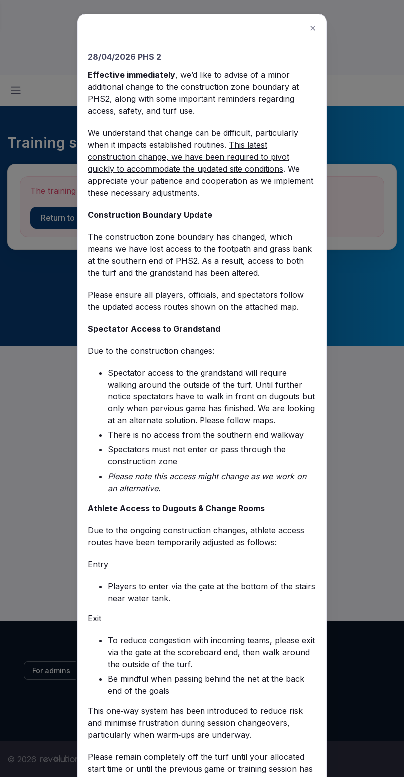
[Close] (310, 45)
